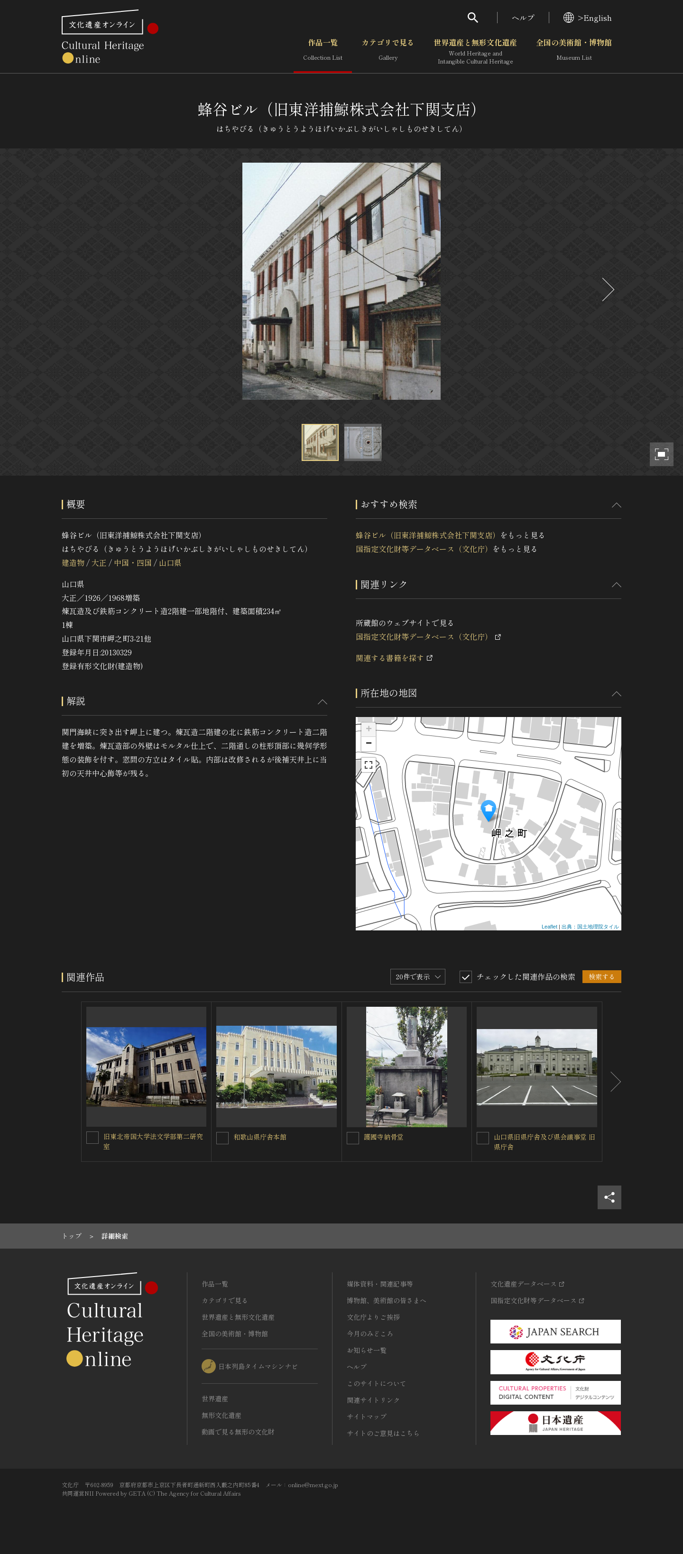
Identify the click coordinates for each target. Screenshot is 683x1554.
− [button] (369, 744)
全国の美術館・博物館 (574, 52)
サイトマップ (367, 1416)
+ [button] (369, 730)
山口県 (170, 562)
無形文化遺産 (221, 1415)
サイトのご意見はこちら (383, 1433)
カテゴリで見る (388, 52)
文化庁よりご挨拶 (373, 1317)
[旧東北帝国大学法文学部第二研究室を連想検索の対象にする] (92, 1137)
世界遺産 (215, 1398)
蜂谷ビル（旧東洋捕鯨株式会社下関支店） (428, 535)
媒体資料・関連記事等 (380, 1283)
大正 (99, 562)
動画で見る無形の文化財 (238, 1431)
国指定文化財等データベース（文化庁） (424, 548)
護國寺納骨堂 (384, 1136)
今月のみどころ (370, 1333)
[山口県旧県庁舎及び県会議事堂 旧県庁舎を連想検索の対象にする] (483, 1138)
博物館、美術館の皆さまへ (386, 1300)
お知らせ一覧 (367, 1350)
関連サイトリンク (373, 1400)
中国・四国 (133, 562)
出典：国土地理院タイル (590, 926)
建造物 (73, 562)
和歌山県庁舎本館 (259, 1136)
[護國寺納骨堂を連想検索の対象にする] (353, 1138)
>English (587, 17)
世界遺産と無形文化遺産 (475, 52)
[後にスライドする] (607, 289)
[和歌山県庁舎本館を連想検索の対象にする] (222, 1138)
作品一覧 (322, 52)
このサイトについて (376, 1383)
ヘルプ (523, 17)
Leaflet (549, 926)
